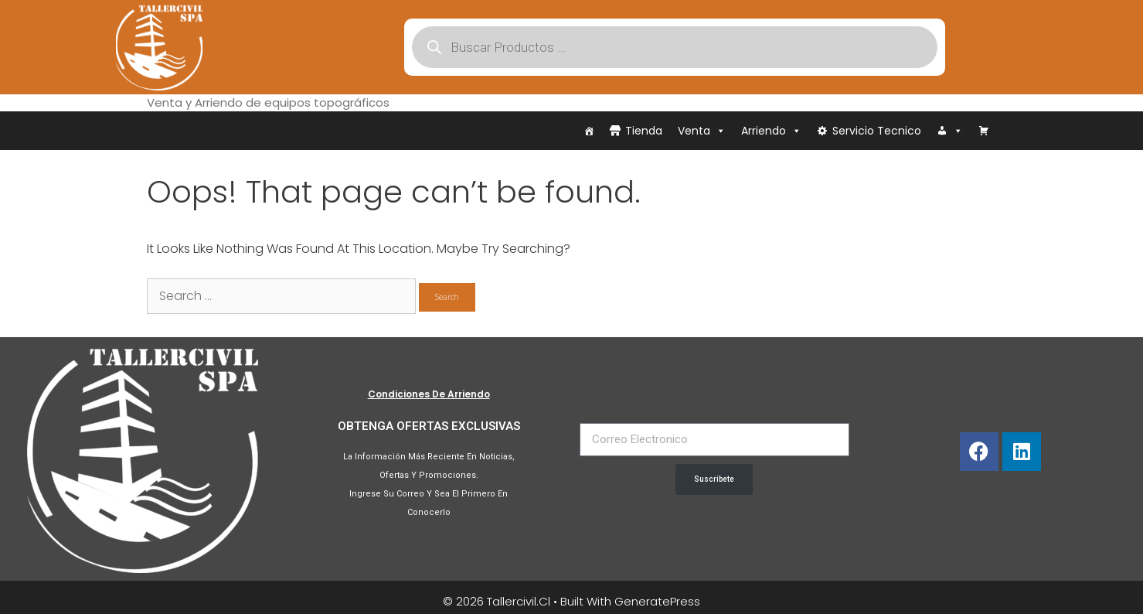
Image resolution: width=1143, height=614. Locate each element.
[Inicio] (589, 130)
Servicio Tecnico (876, 130)
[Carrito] (984, 130)
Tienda (643, 130)
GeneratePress (657, 601)
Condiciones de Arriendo (429, 394)
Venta (702, 130)
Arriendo (771, 130)
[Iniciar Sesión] (950, 130)
